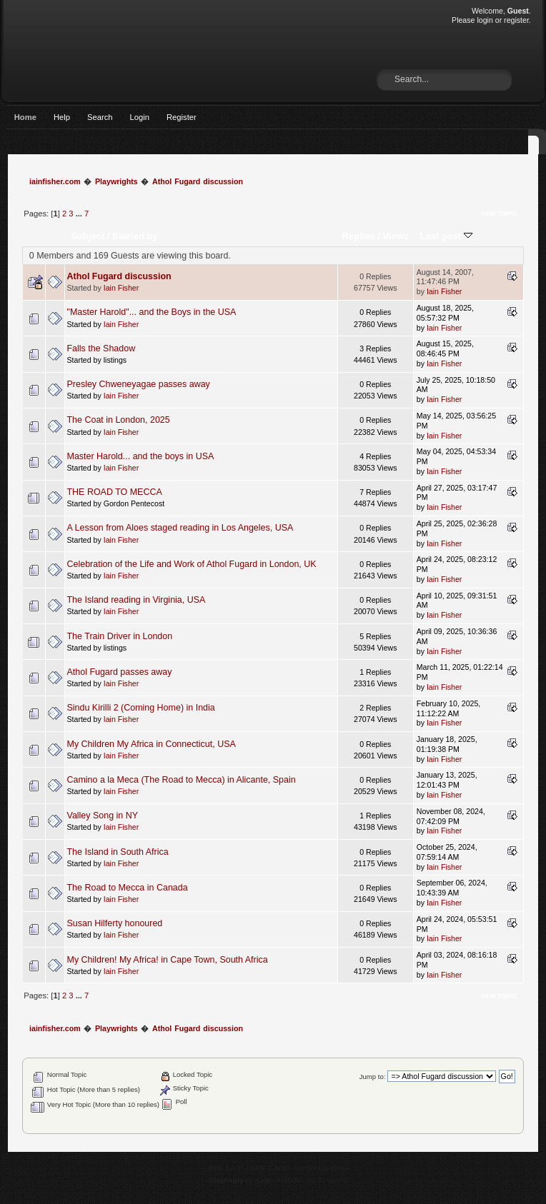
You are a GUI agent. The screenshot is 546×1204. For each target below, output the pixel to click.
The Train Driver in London (120, 636)
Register (182, 117)
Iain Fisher (121, 288)
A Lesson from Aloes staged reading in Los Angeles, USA (180, 528)
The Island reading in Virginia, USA (136, 600)
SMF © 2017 (271, 1168)
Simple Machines (321, 1168)
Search (100, 117)
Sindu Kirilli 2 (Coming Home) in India (141, 708)
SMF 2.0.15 (226, 1168)
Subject (87, 236)
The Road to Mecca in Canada (127, 888)
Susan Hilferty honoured (115, 923)
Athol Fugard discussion (119, 276)
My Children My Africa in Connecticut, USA (151, 744)
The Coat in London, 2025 (118, 420)
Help (62, 117)
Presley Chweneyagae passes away (138, 384)
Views (396, 236)
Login (139, 117)
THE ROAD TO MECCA (114, 492)
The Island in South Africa (118, 852)
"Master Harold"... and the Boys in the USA (152, 312)
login (484, 20)
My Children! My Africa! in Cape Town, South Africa (167, 960)
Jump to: (372, 1076)
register (516, 20)
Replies (358, 236)
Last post (446, 236)
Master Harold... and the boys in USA (140, 456)
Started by (135, 236)
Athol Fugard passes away (119, 672)
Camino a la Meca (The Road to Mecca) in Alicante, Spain (181, 780)
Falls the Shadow (101, 348)
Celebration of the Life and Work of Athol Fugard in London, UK (192, 564)
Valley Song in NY (103, 816)
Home (25, 117)
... (80, 213)
